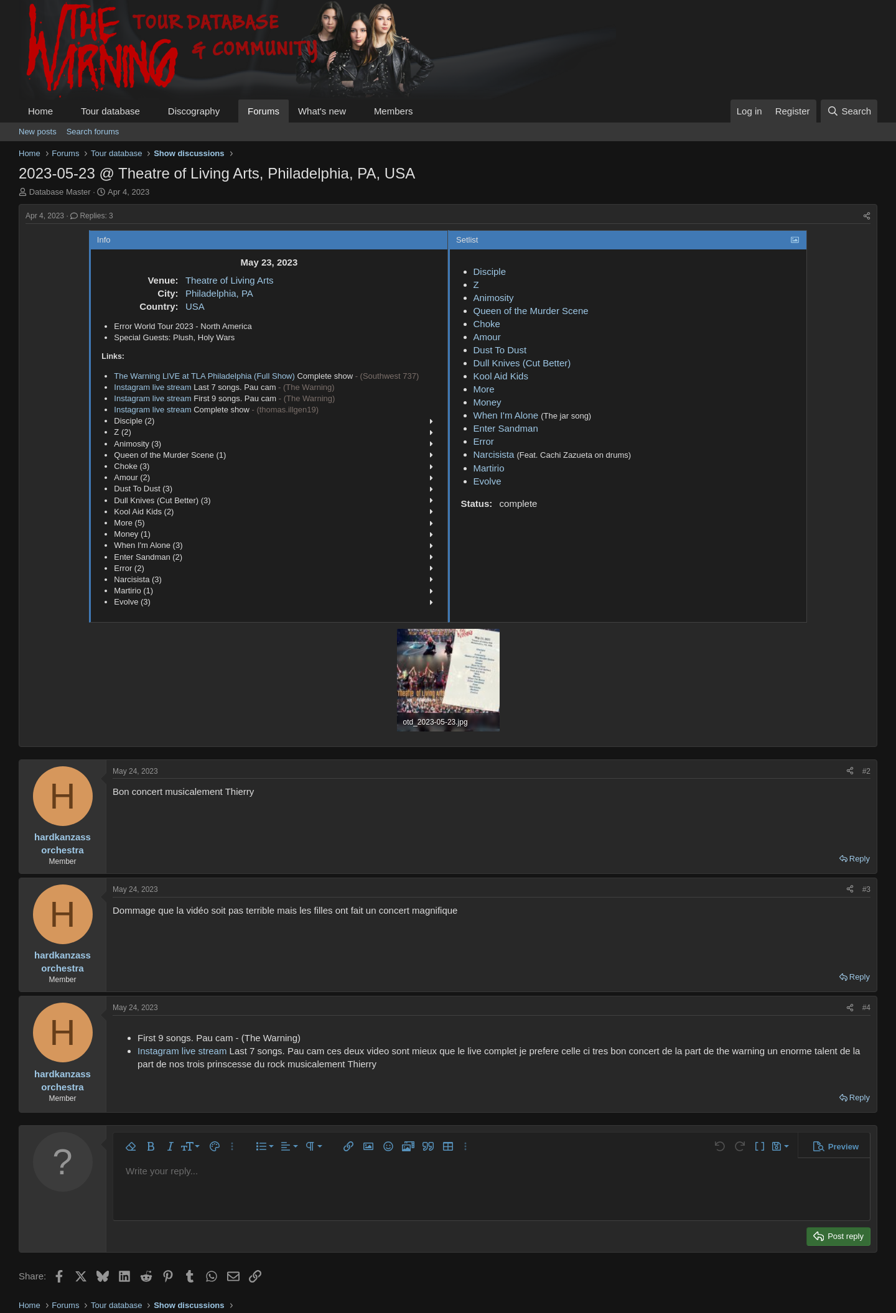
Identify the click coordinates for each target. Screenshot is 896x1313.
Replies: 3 (91, 215)
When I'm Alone (506, 415)
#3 (866, 889)
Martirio (489, 468)
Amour (487, 337)
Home (40, 111)
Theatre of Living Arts (229, 280)
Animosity (494, 297)
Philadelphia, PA (219, 293)
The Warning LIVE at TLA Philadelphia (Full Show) (204, 376)
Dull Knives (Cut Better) (522, 363)
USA (195, 306)
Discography (194, 111)
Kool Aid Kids (501, 376)
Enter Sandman (506, 428)
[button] (63, 111)
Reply (859, 858)
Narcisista (494, 454)
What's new (322, 111)
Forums (263, 111)
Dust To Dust (500, 350)
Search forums (93, 131)
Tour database (110, 111)
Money (488, 402)
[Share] (867, 216)
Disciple (490, 271)
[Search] (849, 111)
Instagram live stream (152, 387)
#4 (866, 1007)
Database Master (60, 192)
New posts (38, 131)
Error (484, 441)
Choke (487, 323)
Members (393, 111)
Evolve (488, 481)
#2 (866, 771)
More (484, 389)
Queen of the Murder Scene (531, 310)
